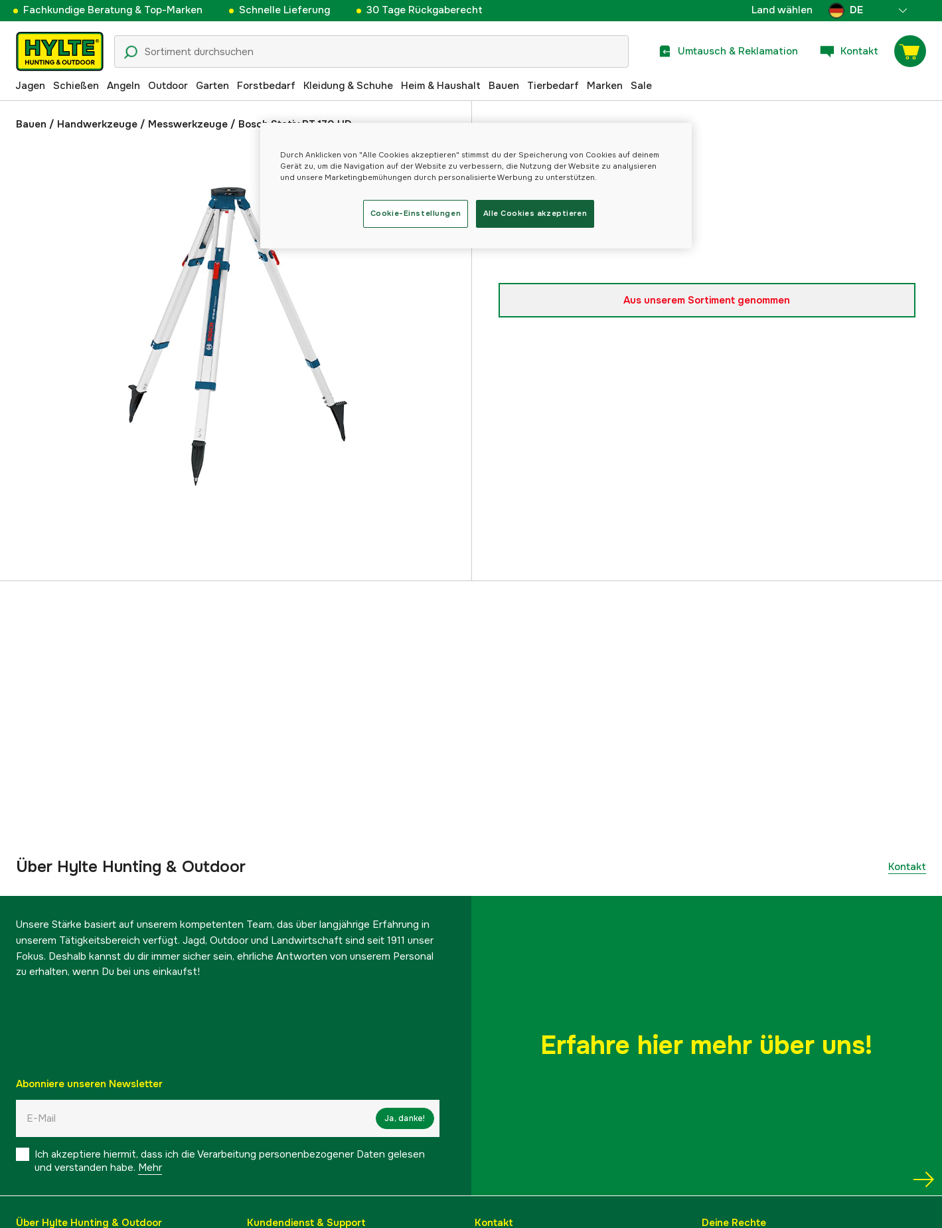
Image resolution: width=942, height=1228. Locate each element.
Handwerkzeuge (97, 124)
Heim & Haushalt (441, 85)
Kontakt (907, 866)
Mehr (150, 1167)
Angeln (123, 85)
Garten (212, 85)
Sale (641, 85)
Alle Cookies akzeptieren (535, 213)
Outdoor (168, 85)
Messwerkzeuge (188, 124)
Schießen (76, 85)
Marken (605, 85)
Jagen (30, 85)
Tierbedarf (553, 85)
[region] (476, 185)
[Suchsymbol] (131, 52)
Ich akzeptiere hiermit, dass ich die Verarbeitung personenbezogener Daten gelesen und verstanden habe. (230, 1161)
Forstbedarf (266, 85)
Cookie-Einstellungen (415, 213)
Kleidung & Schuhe (348, 85)
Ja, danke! (404, 1118)
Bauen (504, 85)
